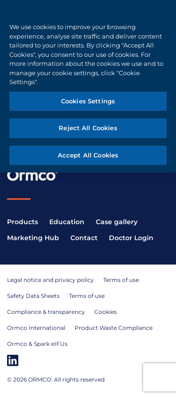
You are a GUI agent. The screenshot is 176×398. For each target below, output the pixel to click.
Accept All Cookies (88, 155)
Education (66, 222)
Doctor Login (131, 238)
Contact (84, 238)
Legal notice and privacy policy (50, 279)
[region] (88, 86)
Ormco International (36, 327)
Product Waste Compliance (114, 327)
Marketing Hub (33, 238)
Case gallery (117, 222)
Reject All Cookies (88, 128)
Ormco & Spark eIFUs (37, 343)
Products (22, 222)
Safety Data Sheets (33, 295)
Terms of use (121, 279)
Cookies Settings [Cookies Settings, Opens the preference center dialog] (88, 101)
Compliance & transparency (46, 311)
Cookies (105, 311)
